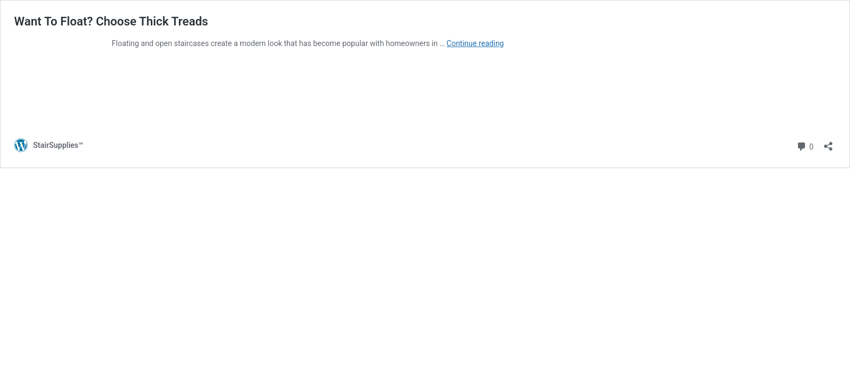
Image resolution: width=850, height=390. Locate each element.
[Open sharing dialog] (828, 142)
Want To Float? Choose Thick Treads (111, 21)
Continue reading (475, 43)
